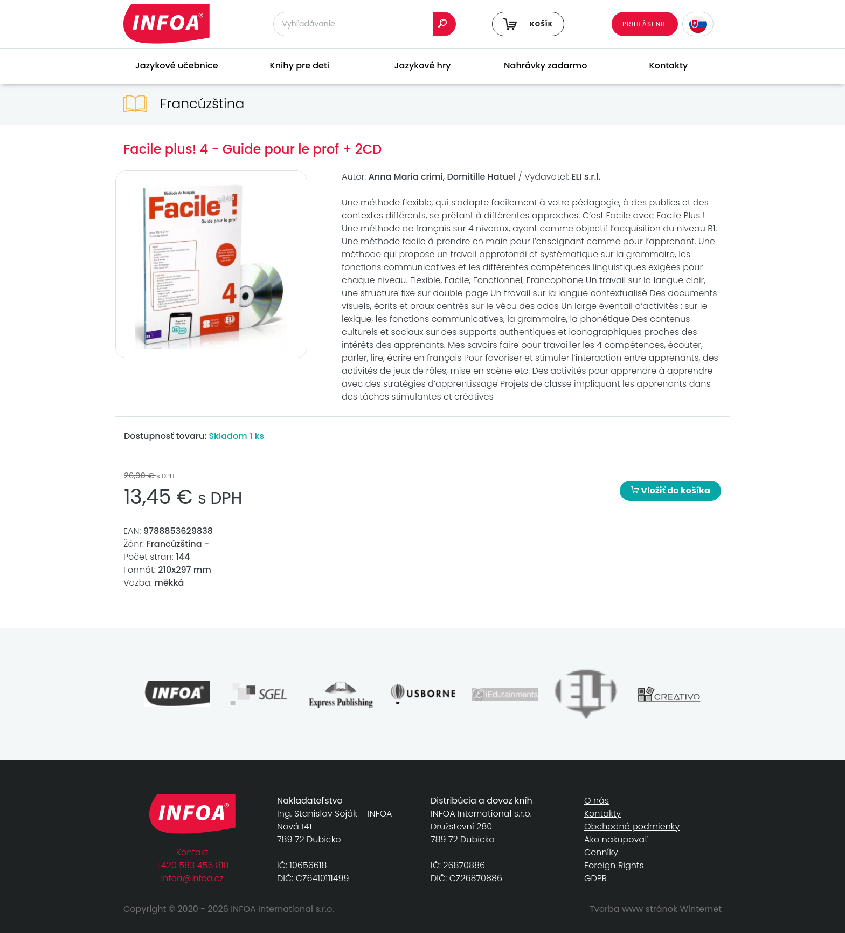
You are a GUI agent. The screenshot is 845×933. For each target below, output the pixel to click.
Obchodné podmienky (632, 826)
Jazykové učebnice (176, 65)
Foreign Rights (614, 865)
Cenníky (601, 852)
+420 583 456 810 (192, 865)
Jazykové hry (422, 65)
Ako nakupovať (616, 839)
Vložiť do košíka (670, 490)
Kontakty (668, 65)
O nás (596, 800)
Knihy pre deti (300, 65)
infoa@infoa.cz (192, 878)
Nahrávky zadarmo (545, 65)
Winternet (701, 909)
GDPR (595, 878)
